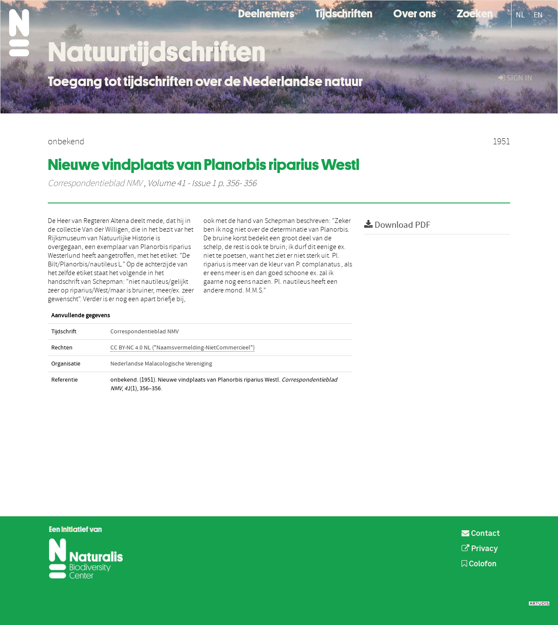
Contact (481, 534)
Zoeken (475, 12)
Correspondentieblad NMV (95, 183)
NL (520, 15)
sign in (515, 78)
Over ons (414, 12)
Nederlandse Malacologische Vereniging (161, 363)
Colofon (479, 564)
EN (538, 15)
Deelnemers (266, 12)
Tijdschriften (343, 12)
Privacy (480, 549)
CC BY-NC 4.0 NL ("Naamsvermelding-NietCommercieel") (182, 347)
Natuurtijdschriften (157, 52)
